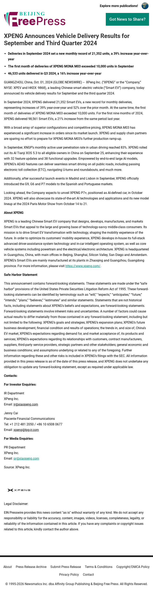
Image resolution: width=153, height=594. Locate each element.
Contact (88, 575)
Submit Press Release (65, 567)
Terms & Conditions (98, 567)
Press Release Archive (31, 567)
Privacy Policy (69, 575)
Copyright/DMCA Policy (133, 567)
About (7, 567)
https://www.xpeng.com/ (82, 266)
